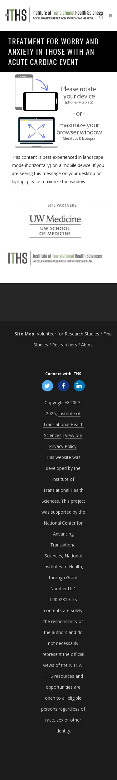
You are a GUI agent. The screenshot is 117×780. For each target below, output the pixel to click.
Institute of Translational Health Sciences (63, 424)
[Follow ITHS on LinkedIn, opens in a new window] (79, 385)
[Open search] (102, 16)
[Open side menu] (109, 15)
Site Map (24, 334)
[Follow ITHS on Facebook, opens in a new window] (63, 385)
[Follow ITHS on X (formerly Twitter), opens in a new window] (47, 385)
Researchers (64, 345)
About (87, 345)
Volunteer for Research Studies (68, 334)
